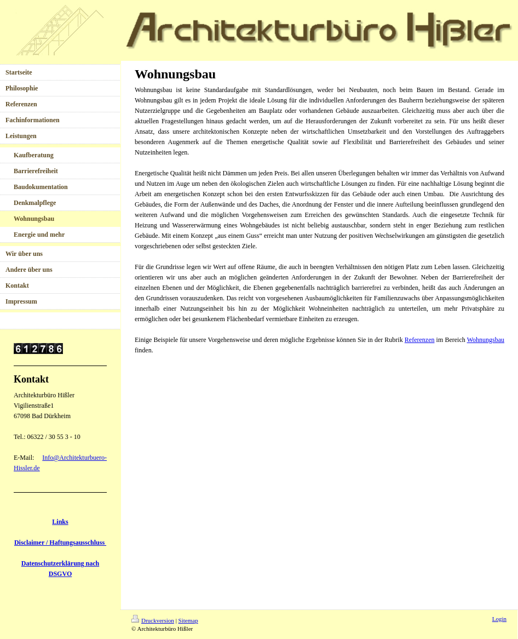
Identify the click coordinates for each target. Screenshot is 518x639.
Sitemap (188, 620)
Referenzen (420, 340)
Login (499, 618)
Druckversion (152, 620)
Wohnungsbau (485, 340)
